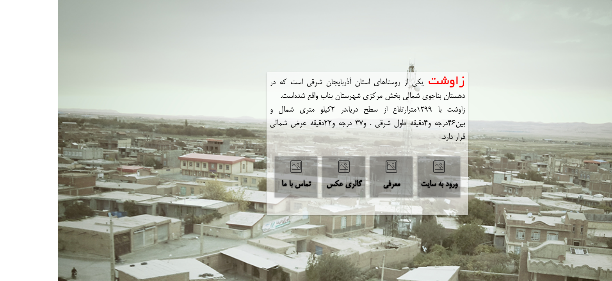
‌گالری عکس (285, 184)
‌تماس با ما (238, 184)
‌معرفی (333, 184)
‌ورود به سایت (381, 184)
